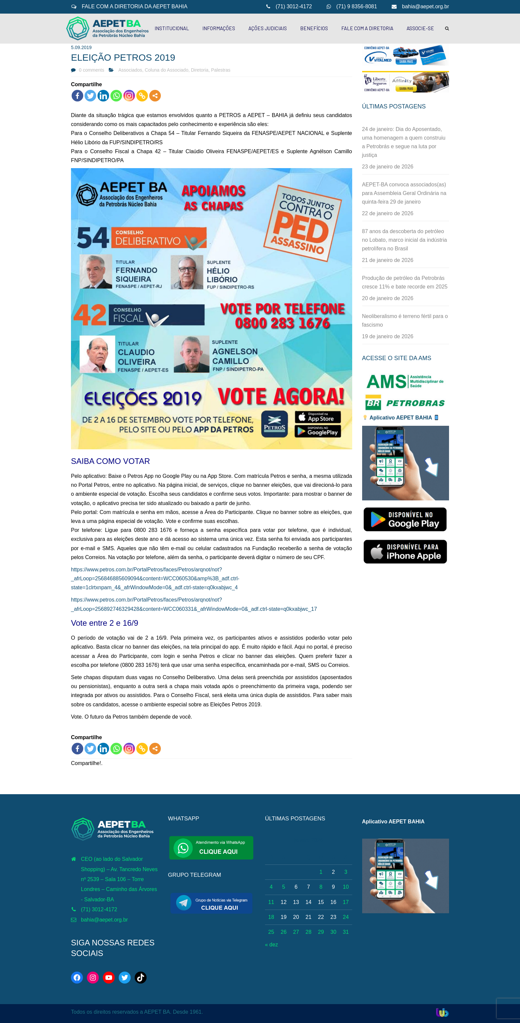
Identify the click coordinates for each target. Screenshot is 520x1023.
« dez (271, 944)
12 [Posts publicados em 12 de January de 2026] (284, 902)
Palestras (220, 70)
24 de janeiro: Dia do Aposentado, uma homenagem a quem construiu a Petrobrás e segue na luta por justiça (404, 142)
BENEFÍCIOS (314, 28)
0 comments (91, 70)
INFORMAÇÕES (218, 28)
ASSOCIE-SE (420, 28)
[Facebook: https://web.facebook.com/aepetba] (77, 978)
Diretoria (200, 70)
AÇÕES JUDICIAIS (267, 28)
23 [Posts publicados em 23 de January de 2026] (333, 917)
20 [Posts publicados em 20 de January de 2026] (296, 917)
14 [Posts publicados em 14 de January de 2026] (308, 902)
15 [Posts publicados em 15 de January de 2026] (321, 902)
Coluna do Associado (166, 70)
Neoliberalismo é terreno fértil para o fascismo (405, 320)
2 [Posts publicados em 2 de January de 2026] (333, 872)
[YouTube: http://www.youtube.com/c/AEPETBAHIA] (109, 978)
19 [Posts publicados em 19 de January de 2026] (284, 917)
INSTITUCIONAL (172, 28)
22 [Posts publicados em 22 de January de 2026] (321, 917)
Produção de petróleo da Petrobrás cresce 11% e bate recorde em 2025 (405, 282)
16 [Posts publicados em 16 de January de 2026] (333, 902)
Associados (130, 70)
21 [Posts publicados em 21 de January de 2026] (308, 917)
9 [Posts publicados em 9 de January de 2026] (333, 887)
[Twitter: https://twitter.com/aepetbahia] (125, 978)
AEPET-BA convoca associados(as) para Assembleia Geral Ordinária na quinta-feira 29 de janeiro (404, 193)
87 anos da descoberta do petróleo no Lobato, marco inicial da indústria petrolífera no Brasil (404, 239)
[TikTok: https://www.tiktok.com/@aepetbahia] (141, 978)
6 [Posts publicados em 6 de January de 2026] (295, 887)
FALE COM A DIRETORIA (367, 28)
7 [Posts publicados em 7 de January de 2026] (308, 887)
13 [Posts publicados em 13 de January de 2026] (296, 902)
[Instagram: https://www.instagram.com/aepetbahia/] (93, 978)
